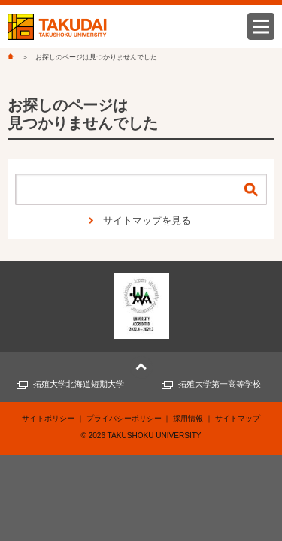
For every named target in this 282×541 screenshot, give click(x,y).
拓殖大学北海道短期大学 (78, 383)
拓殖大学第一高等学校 (219, 383)
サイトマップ (237, 418)
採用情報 (188, 418)
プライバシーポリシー (124, 418)
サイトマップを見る (147, 220)
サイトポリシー (48, 418)
